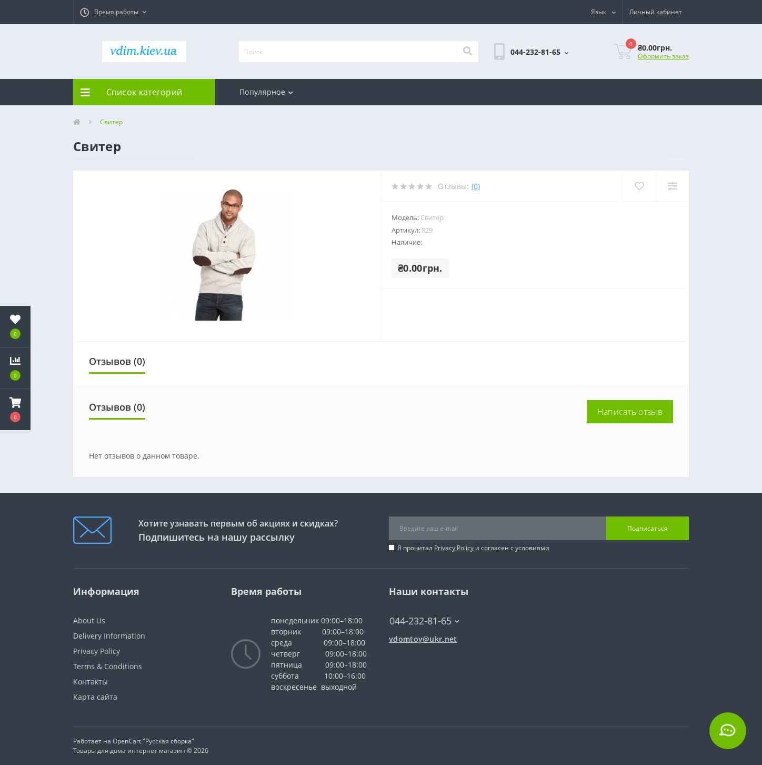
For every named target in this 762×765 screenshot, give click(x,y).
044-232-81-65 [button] (424, 621)
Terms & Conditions (107, 666)
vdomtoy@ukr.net (423, 639)
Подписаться (647, 528)
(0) (476, 186)
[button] (113, 12)
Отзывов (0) (117, 361)
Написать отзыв (630, 412)
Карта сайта (95, 697)
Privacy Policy (454, 547)
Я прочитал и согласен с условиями (473, 547)
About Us (89, 620)
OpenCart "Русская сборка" (153, 741)
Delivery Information (109, 636)
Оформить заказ (663, 56)
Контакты (90, 682)
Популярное (266, 92)
